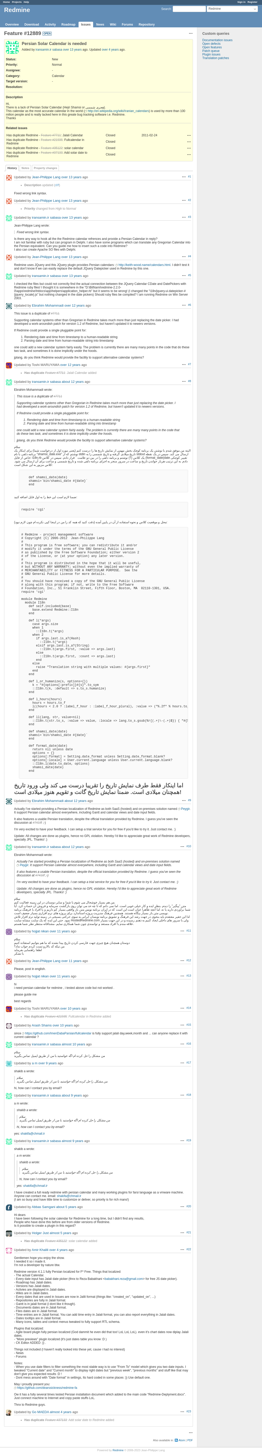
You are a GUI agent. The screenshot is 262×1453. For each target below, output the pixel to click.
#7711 (55, 313)
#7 (189, 364)
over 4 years (110, 49)
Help (26, 2)
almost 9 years (72, 1141)
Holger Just (40, 1233)
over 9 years (47, 1063)
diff (57, 185)
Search (166, 9)
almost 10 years (73, 1044)
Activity (50, 24)
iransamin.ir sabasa (49, 49)
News (100, 24)
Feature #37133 (52, 152)
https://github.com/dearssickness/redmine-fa (47, 1388)
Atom (182, 1440)
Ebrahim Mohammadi (48, 305)
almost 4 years (61, 1412)
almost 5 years (60, 1233)
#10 (189, 846)
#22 (189, 1249)
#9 (189, 800)
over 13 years (72, 49)
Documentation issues (217, 40)
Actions (189, 135)
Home (6, 2)
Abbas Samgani (43, 1207)
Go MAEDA (40, 1412)
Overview (12, 24)
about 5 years (66, 1207)
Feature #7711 (51, 135)
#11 (189, 930)
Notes (25, 168)
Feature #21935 (52, 140)
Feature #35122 (52, 148)
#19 (189, 1140)
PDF (190, 1440)
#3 (189, 216)
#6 (189, 304)
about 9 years (72, 1095)
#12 (189, 960)
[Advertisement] (222, 140)
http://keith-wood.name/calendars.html (144, 265)
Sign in (241, 2)
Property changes (45, 168)
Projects (17, 2)
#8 (189, 381)
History (12, 168)
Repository (147, 24)
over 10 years (70, 1008)
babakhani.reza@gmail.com (124, 1279)
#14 (189, 1007)
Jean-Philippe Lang (46, 177)
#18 (189, 1094)
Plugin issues (211, 54)
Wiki (113, 24)
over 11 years (60, 931)
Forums (127, 24)
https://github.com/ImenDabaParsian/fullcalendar (58, 1033)
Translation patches (215, 58)
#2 (189, 200)
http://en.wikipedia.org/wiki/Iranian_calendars (118, 111)
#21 (189, 1232)
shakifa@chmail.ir (32, 1133)
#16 (189, 1043)
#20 (189, 1206)
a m (35, 1063)
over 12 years (74, 305)
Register (252, 2)
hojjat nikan (40, 931)
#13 (189, 975)
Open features (212, 47)
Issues (86, 24)
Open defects (211, 44)
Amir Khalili (40, 1250)
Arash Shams (42, 1025)
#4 (189, 256)
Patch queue (211, 51)
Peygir (185, 809)
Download (31, 24)
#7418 (37, 822)
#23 (189, 1411)
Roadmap (68, 24)
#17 (189, 1062)
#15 (189, 1024)
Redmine (118, 1450)
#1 (189, 176)
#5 (189, 275)
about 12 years (73, 382)
